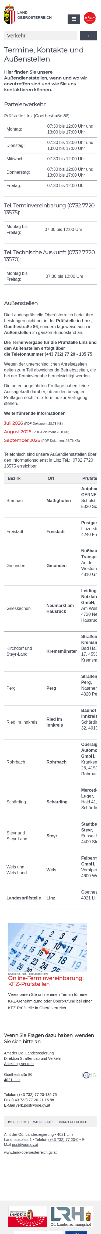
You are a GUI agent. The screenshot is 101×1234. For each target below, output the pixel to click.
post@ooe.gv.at (25, 1144)
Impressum (17, 1121)
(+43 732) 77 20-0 (63, 1139)
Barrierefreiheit (73, 1121)
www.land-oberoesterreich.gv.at (30, 1152)
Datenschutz (42, 1121)
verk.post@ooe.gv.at (33, 1105)
